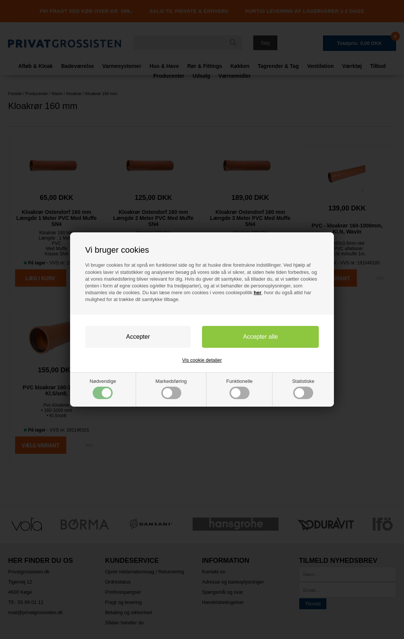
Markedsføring (171, 388)
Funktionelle (239, 388)
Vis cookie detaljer (202, 360)
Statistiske (303, 388)
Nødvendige (103, 388)
